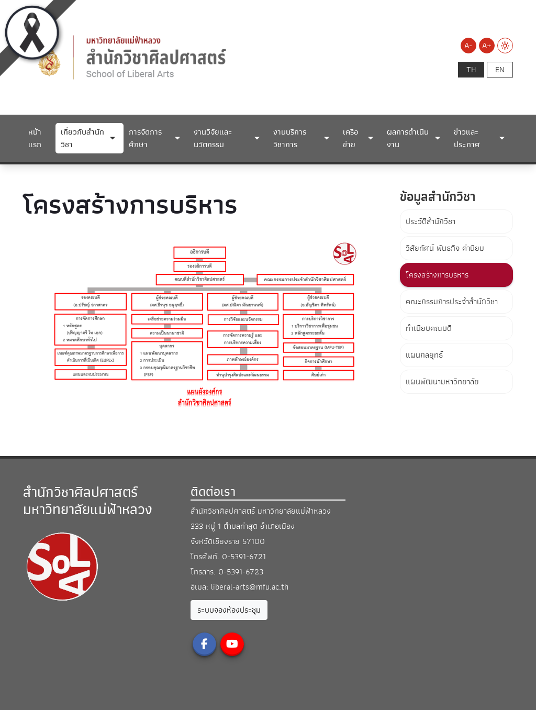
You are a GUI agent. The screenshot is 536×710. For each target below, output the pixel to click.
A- (468, 45)
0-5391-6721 (244, 556)
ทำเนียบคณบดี (429, 328)
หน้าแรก (34, 138)
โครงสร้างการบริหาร (437, 275)
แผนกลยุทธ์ (424, 355)
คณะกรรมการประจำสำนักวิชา (452, 301)
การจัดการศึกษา (145, 138)
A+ (487, 45)
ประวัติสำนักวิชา (430, 221)
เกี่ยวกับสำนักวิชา (82, 138)
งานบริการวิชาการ (289, 138)
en (500, 69)
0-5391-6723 (240, 571)
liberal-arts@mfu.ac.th (249, 587)
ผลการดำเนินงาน (408, 138)
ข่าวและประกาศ (467, 138)
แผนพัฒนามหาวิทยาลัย (442, 381)
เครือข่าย (350, 138)
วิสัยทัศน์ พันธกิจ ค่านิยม (445, 248)
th (471, 69)
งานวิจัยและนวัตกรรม (213, 138)
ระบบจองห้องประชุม (229, 610)
